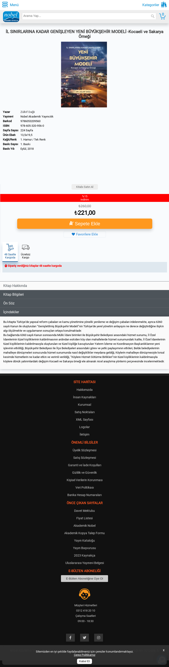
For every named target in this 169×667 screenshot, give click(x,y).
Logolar (84, 427)
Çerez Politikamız (84, 654)
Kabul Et (84, 661)
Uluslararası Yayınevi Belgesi (84, 563)
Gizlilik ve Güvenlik (84, 472)
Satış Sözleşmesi (84, 457)
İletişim (84, 434)
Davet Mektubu (84, 510)
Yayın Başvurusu (84, 548)
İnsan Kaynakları (84, 397)
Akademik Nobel (84, 525)
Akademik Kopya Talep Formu (84, 533)
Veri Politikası (84, 487)
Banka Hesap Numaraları (84, 495)
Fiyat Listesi (84, 518)
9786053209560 (30, 121)
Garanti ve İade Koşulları (84, 465)
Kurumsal (84, 404)
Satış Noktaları (85, 412)
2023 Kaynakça (84, 555)
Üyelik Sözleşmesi (84, 450)
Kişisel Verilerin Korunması (85, 480)
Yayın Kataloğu (84, 540)
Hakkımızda (85, 389)
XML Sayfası (84, 419)
